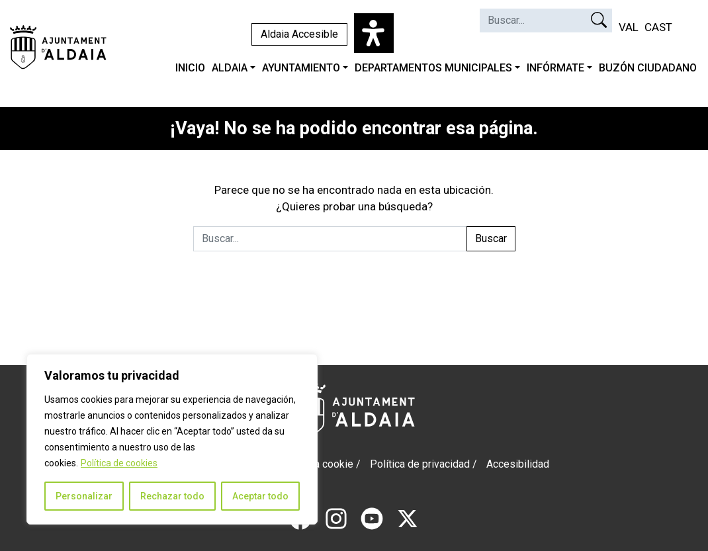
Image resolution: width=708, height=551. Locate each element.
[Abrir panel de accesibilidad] (374, 33)
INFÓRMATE (555, 68)
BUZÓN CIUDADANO (648, 68)
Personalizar (84, 496)
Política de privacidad (420, 464)
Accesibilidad (517, 464)
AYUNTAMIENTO (301, 68)
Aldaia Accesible (299, 34)
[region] (172, 439)
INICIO (190, 68)
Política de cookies (119, 463)
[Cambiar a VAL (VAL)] (629, 27)
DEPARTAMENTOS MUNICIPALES (433, 68)
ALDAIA (229, 68)
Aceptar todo (260, 496)
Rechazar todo (172, 496)
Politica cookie (319, 464)
